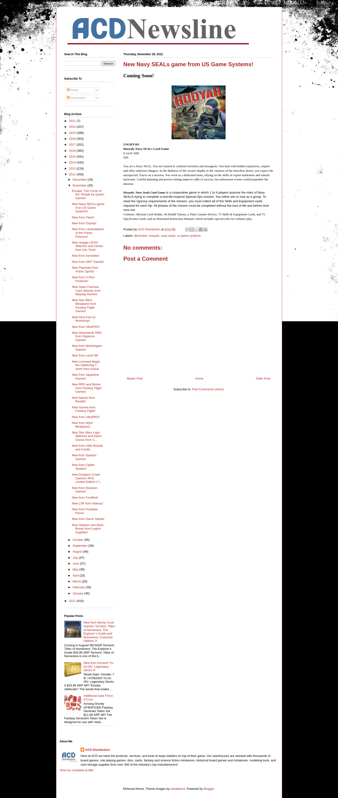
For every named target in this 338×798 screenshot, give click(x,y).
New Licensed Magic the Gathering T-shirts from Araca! (86, 365)
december (140, 235)
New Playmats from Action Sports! (85, 269)
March (77, 581)
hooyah (154, 235)
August (78, 551)
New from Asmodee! (85, 255)
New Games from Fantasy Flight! (84, 409)
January (78, 593)
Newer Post (135, 378)
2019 (73, 133)
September (80, 545)
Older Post (263, 378)
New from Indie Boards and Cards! (87, 447)
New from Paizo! (83, 217)
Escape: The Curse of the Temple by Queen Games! (88, 194)
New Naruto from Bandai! (83, 399)
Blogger (209, 788)
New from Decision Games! (84, 489)
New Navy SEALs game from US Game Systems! (88, 207)
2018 (73, 138)
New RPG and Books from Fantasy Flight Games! (86, 388)
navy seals (168, 235)
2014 (73, 162)
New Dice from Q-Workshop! (84, 319)
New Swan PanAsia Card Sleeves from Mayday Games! (86, 290)
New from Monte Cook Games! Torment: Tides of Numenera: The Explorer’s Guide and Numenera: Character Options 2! (99, 632)
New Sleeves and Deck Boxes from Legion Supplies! (87, 528)
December (80, 179)
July (76, 557)
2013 (73, 168)
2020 (73, 126)
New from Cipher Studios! (83, 466)
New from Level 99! (85, 355)
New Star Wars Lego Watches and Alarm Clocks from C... (87, 436)
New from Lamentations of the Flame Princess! (88, 232)
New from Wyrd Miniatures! (82, 424)
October (78, 540)
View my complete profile (76, 770)
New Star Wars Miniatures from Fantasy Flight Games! (84, 305)
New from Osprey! (84, 223)
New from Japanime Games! (85, 376)
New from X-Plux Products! (83, 279)
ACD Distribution (97, 750)
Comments (76, 98)
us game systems (189, 235)
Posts (72, 90)
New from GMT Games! (88, 261)
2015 (73, 156)
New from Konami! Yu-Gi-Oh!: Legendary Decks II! (99, 666)
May (76, 569)
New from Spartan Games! (84, 457)
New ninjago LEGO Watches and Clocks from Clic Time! (87, 246)
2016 (73, 150)
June (76, 563)
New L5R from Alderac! (87, 503)
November (80, 185)
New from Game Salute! (88, 519)
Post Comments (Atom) (208, 389)
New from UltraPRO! (86, 327)
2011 (73, 601)
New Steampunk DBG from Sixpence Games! (87, 336)
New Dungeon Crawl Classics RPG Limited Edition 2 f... (87, 478)
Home (199, 378)
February (79, 587)
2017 (73, 144)
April (76, 575)
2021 (73, 121)
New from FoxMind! (85, 497)
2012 (73, 174)
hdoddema (178, 788)
